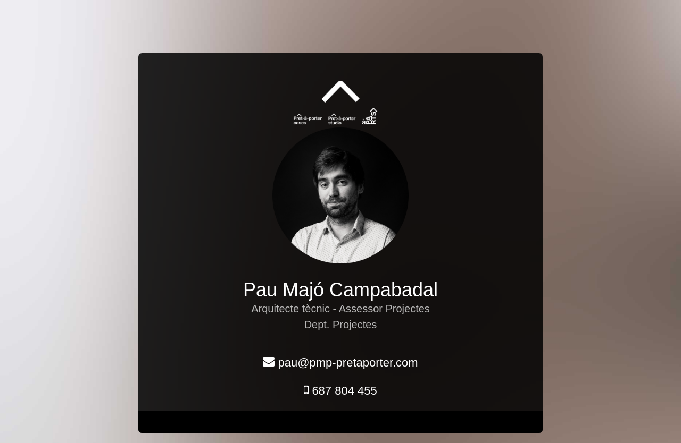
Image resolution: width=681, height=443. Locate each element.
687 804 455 (340, 390)
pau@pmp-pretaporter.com (340, 362)
